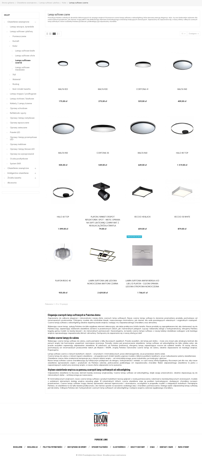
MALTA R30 (102, 89)
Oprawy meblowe (18, 144)
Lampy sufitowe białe (25, 51)
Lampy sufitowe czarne (23, 62)
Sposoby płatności (100, 447)
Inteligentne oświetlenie (18, 173)
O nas (152, 447)
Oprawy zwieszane (18, 128)
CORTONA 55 (103, 153)
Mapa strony (183, 447)
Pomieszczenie (19, 36)
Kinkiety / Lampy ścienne (21, 104)
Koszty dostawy (138, 447)
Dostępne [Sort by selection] (193, 34)
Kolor (15, 46)
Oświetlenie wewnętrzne (18, 22)
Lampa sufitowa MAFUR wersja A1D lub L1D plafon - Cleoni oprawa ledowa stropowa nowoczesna (142, 284)
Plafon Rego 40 (63, 281)
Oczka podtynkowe (19, 159)
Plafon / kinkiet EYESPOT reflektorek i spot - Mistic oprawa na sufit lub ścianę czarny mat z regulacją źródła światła (102, 221)
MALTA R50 (63, 153)
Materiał (16, 80)
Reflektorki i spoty (18, 113)
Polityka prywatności (52, 447)
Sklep (7, 15)
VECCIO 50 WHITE (182, 217)
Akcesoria (11, 183)
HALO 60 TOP (63, 217)
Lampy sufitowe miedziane (22, 69)
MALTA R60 (142, 153)
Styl (14, 75)
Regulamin (17, 447)
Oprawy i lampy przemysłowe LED (23, 138)
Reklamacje (32, 447)
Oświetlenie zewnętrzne (18, 168)
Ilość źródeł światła (22, 89)
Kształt (16, 41)
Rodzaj (16, 84)
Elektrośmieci (119, 447)
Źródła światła (14, 178)
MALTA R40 (182, 89)
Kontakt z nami (166, 447)
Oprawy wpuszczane (19, 123)
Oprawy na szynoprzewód (22, 154)
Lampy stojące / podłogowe (23, 94)
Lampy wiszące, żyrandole (22, 27)
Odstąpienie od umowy (76, 447)
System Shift (15, 164)
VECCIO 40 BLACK (142, 217)
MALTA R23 (63, 89)
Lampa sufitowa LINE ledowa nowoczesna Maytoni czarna (102, 282)
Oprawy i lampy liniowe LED (22, 149)
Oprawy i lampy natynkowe (22, 118)
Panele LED (15, 132)
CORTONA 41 (142, 89)
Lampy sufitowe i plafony (21, 32)
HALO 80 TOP (182, 153)
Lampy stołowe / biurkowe (22, 99)
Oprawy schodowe (18, 108)
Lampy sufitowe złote (25, 56)
